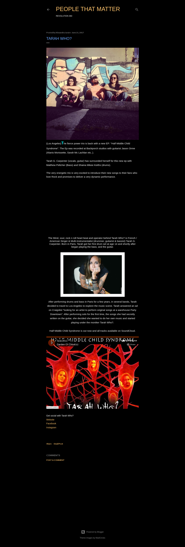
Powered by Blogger (92, 532)
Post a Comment (55, 460)
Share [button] (49, 444)
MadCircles (100, 538)
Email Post (58, 444)
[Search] (137, 9)
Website (50, 419)
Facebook (51, 423)
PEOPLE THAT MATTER (88, 9)
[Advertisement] (92, 491)
